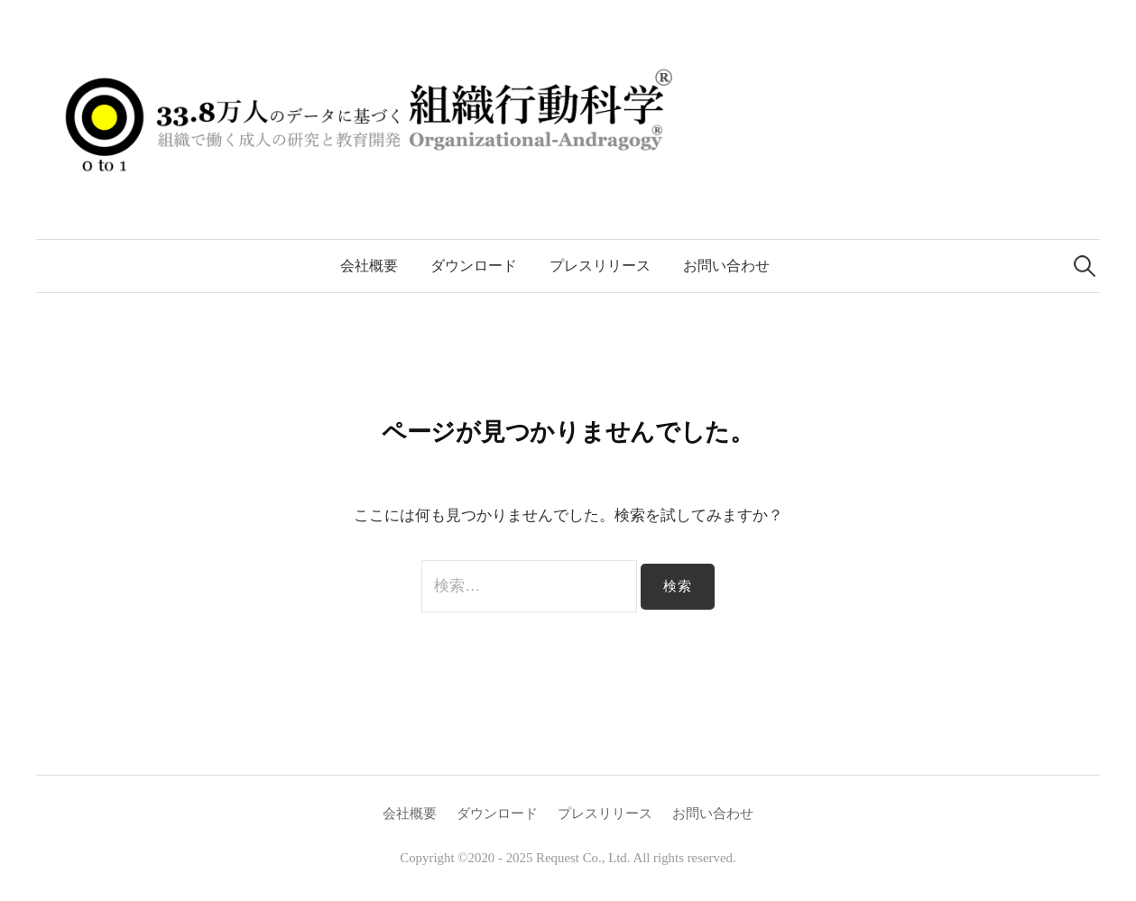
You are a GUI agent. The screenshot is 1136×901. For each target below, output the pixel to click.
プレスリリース (600, 265)
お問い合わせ (726, 265)
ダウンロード (473, 265)
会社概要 (369, 265)
